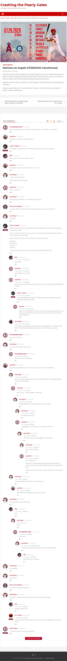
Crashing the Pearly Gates (23, 5)
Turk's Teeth (14, 146)
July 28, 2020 (7, 71)
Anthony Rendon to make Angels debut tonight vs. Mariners (16, 102)
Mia (11, 155)
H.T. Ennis (14, 71)
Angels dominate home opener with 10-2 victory (49, 102)
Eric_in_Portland (16, 206)
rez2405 (13, 187)
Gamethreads (8, 65)
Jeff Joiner (14, 628)
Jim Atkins (18, 321)
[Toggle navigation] (2, 14)
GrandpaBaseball (16, 127)
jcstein (21, 306)
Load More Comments (33, 638)
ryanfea (12, 136)
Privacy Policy (49, 658)
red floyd (13, 174)
